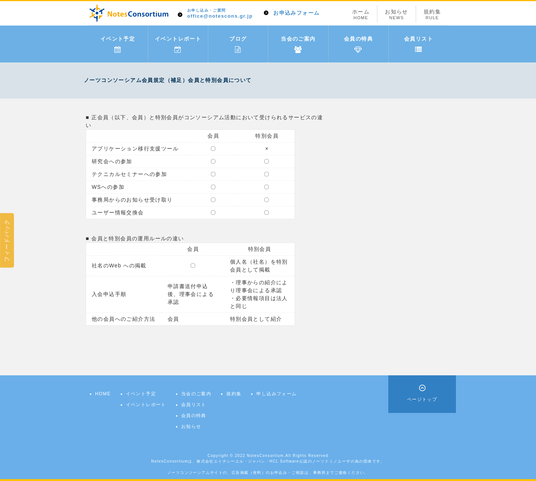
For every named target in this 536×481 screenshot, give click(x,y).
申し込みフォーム (276, 393)
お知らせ (396, 14)
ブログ (238, 44)
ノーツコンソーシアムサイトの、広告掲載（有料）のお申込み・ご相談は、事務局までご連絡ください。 (268, 472)
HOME (103, 393)
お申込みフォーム (296, 13)
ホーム (360, 14)
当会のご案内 (298, 44)
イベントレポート (178, 44)
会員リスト (418, 44)
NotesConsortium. (266, 456)
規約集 (432, 14)
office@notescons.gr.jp (220, 14)
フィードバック (7, 240)
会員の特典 (358, 44)
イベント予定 (117, 44)
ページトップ (422, 399)
